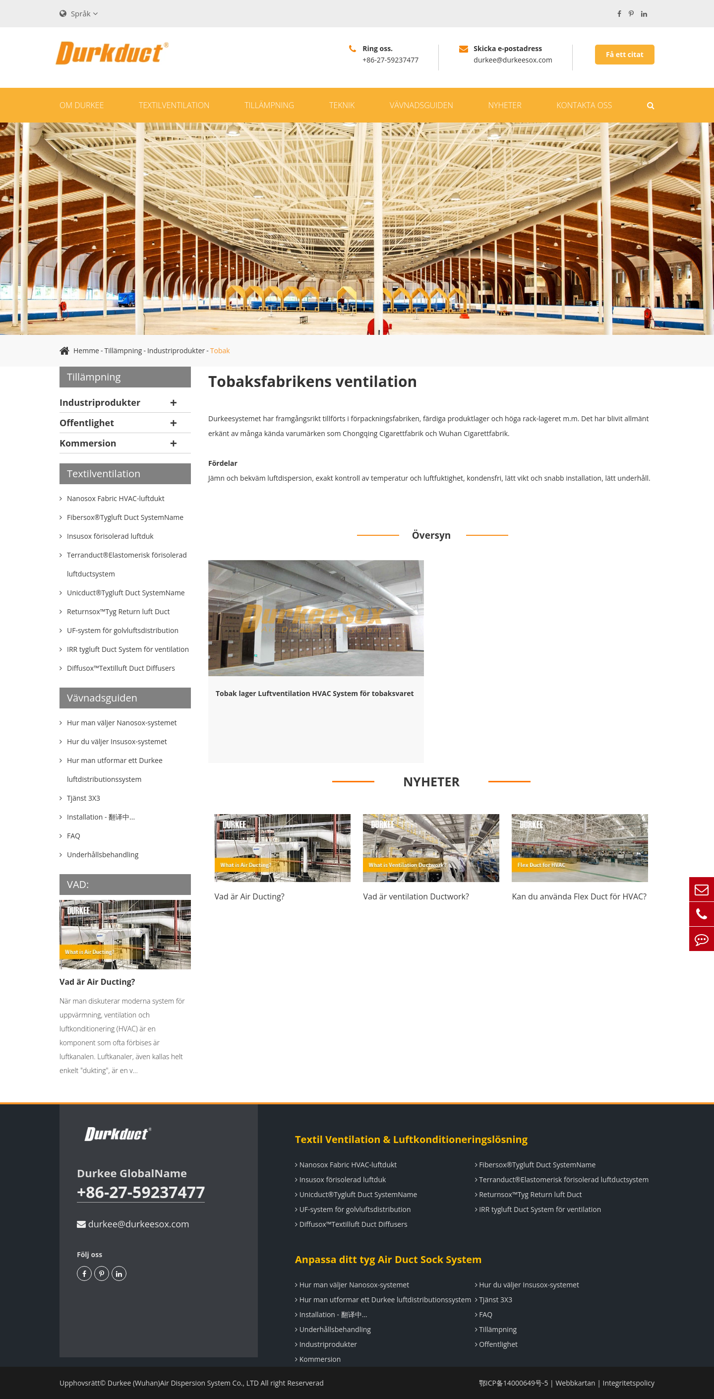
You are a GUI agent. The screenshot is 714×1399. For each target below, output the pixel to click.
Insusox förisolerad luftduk (340, 1179)
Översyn (431, 535)
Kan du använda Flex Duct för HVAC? (579, 896)
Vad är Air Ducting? (97, 981)
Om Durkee (82, 105)
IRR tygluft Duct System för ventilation (538, 1209)
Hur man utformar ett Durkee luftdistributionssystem (383, 1299)
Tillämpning (269, 105)
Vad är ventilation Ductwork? (416, 896)
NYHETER (431, 781)
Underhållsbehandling (333, 1329)
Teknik (342, 105)
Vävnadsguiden (421, 105)
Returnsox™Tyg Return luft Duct (528, 1194)
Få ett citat (625, 54)
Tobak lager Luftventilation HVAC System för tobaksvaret (315, 693)
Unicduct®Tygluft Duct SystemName (356, 1194)
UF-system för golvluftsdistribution (353, 1209)
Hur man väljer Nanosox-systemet (352, 1284)
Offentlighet (87, 423)
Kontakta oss (584, 105)
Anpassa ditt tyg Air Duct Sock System (388, 1259)
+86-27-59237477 (141, 1192)
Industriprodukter (176, 350)
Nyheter (505, 105)
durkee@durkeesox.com (133, 1224)
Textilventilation (174, 105)
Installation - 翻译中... (331, 1314)
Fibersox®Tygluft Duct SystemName (535, 1164)
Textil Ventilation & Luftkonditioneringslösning (411, 1139)
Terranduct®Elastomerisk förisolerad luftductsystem (562, 1179)
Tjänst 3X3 (494, 1299)
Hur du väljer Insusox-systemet (527, 1284)
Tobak (220, 350)
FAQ (484, 1314)
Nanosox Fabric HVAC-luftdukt (346, 1164)
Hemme (86, 350)
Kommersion (88, 443)
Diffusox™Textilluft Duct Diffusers (351, 1224)
